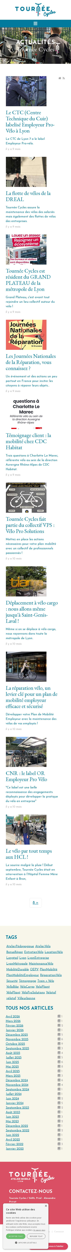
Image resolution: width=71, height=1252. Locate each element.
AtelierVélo (43, 946)
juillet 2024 (13, 1094)
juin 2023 (12, 1116)
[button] (35, 23)
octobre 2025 (15, 1043)
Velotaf (51, 992)
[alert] (25, 1226)
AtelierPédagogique (20, 946)
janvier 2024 (14, 1103)
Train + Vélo (45, 981)
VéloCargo (27, 986)
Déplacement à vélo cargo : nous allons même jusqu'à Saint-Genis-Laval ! (32, 611)
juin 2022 (12, 1135)
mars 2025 (13, 1075)
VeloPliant (43, 986)
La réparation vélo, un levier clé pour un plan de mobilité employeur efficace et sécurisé (31, 697)
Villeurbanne (26, 998)
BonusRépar (14, 952)
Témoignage (27, 981)
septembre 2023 (17, 1107)
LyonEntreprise (38, 957)
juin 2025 (12, 1062)
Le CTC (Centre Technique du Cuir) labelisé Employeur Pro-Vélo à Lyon (30, 121)
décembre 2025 (17, 1034)
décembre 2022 (17, 1126)
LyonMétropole (17, 963)
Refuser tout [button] (36, 1236)
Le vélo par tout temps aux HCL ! (29, 853)
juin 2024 (12, 1098)
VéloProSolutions (33, 992)
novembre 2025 (17, 1039)
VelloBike (12, 986)
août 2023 (13, 1112)
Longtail (12, 957)
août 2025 (13, 1053)
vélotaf (11, 998)
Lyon (22, 957)
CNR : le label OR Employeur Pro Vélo (26, 776)
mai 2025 (12, 1066)
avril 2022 (13, 1139)
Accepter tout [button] (16, 1236)
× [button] (46, 1206)
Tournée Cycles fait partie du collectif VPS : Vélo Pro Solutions (30, 525)
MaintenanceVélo (41, 963)
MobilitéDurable (17, 969)
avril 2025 (13, 1071)
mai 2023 (12, 1121)
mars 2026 (13, 1021)
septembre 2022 (17, 1130)
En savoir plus (39, 1230)
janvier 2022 (15, 1148)
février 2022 (14, 1144)
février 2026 (14, 1025)
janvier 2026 (15, 1030)
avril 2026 (13, 1016)
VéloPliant (13, 992)
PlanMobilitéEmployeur (22, 975)
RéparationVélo (51, 975)
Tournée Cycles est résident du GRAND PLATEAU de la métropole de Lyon (28, 280)
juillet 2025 (13, 1057)
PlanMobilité (48, 969)
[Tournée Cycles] (35, 9)
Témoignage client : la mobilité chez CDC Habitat (28, 441)
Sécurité (12, 981)
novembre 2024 (17, 1085)
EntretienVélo (33, 952)
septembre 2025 (17, 1048)
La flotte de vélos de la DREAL (28, 196)
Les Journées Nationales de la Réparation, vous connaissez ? (31, 362)
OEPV (34, 969)
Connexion (59, 1232)
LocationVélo (54, 952)
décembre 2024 (17, 1080)
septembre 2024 (17, 1089)
